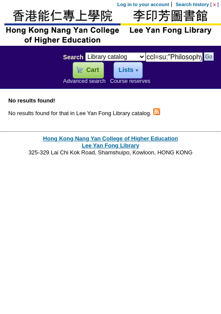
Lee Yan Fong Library (29, 76)
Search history (192, 4)
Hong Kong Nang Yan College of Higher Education (110, 138)
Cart (92, 69)
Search (73, 57)
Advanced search (84, 81)
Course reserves (130, 81)
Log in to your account (143, 4)
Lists (125, 69)
